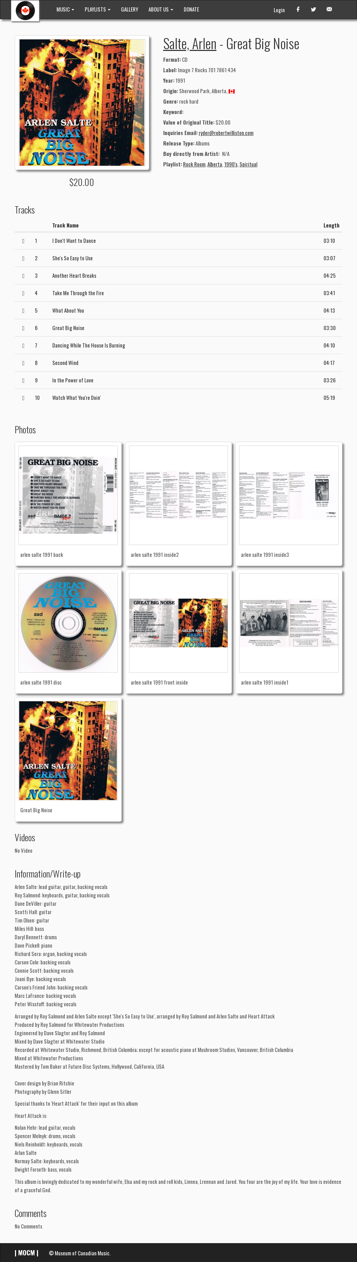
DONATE (191, 9)
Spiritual (248, 164)
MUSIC (65, 9)
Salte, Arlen (190, 43)
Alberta (214, 164)
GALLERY (129, 9)
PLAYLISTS (98, 9)
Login (279, 10)
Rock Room (194, 164)
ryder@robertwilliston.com (226, 132)
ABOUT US (161, 9)
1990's (230, 164)
